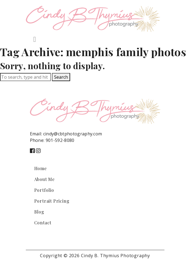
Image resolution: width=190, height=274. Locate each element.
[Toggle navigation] (34, 39)
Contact (43, 222)
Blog (39, 212)
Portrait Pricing (52, 201)
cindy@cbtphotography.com (72, 134)
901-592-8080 (60, 140)
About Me (44, 179)
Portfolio (44, 190)
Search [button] (61, 77)
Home (40, 168)
